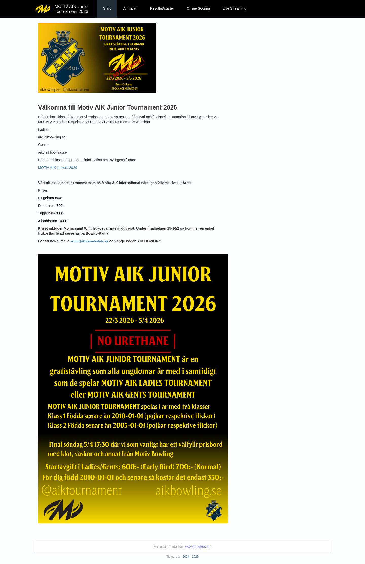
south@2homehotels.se (89, 241)
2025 (195, 556)
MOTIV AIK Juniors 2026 (57, 168)
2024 (185, 556)
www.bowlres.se (197, 546)
